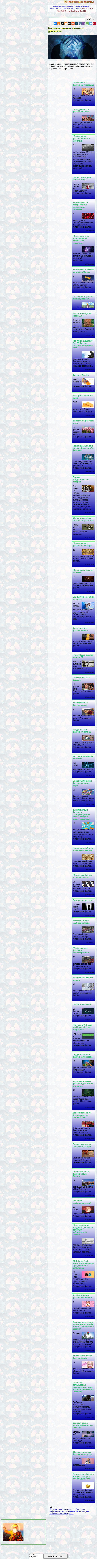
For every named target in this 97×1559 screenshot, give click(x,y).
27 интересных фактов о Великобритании (81, 961)
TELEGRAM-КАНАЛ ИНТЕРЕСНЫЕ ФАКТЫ (75, 10)
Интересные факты (80, 1)
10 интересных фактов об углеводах (83, 84)
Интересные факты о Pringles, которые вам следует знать (83, 1489)
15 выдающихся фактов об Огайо (81, 110)
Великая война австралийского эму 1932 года (83, 1438)
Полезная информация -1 (62, 1522)
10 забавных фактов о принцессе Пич (83, 300)
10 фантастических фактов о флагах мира (82, 791)
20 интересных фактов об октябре (82, 553)
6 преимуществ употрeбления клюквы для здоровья (80, 205)
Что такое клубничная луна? (82, 1215)
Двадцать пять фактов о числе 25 (82, 739)
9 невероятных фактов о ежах (80, 712)
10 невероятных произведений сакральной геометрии (81, 239)
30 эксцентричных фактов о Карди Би (82, 1466)
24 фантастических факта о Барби (82, 1370)
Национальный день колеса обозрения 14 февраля (83, 457)
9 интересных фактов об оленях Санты (82, 272)
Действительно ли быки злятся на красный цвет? (82, 1128)
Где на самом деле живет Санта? (82, 178)
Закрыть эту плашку (55, 1556)
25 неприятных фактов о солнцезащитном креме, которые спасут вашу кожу (82, 825)
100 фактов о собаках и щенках (82, 606)
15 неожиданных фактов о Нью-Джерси (81, 1187)
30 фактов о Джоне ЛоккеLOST (82, 317)
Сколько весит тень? (83, 911)
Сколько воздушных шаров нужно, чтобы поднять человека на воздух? (83, 1338)
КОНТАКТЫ (56, 9)
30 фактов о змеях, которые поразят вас (83, 528)
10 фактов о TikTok (82, 1015)
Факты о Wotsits (81, 380)
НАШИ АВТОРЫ (72, 9)
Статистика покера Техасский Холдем (82, 1158)
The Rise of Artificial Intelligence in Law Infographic (83, 1040)
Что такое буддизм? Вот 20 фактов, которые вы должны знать (83, 348)
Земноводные (82, 6)
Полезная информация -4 (62, 1527)
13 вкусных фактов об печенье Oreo (82, 887)
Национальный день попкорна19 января (83, 860)
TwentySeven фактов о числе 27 (83, 665)
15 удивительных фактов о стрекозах (83, 1069)
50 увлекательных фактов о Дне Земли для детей (83, 1097)
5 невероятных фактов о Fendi (80, 638)
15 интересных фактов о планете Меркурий (82, 138)
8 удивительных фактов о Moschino (82, 1309)
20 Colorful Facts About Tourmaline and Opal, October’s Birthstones (82, 1277)
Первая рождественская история (81, 488)
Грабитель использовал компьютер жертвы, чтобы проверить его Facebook (83, 1400)
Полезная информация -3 (78, 1524)
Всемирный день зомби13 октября (81, 933)
